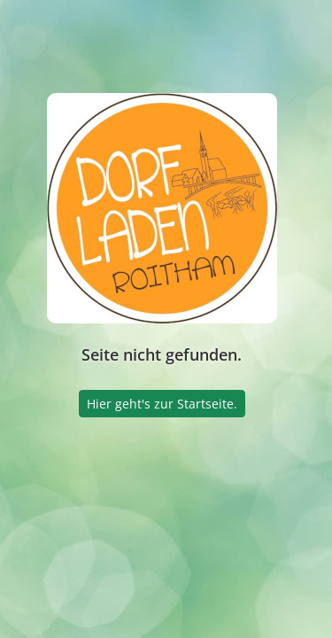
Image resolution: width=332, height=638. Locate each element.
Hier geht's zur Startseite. (162, 403)
